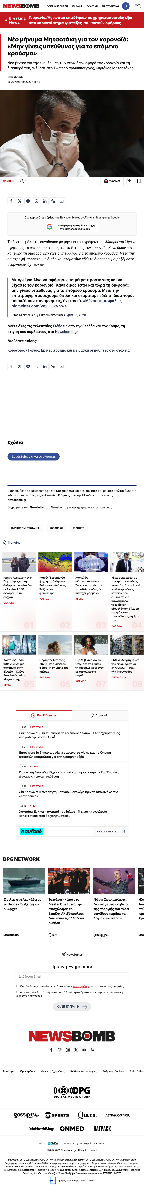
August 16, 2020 (75, 315)
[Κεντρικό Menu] (138, 6)
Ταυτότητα (8, 1071)
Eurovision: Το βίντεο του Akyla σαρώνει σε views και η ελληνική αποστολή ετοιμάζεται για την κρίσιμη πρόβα (65, 755)
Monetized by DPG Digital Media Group (84, 1143)
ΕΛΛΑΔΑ (77, 6)
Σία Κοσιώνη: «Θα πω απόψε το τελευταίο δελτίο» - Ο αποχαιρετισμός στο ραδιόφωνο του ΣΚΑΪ (69, 735)
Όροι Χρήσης (28, 1071)
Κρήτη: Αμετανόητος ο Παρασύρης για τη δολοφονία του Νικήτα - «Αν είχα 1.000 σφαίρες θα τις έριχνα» (17, 587)
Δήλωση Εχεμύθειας (53, 1071)
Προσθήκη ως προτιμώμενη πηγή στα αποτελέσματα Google (70, 227)
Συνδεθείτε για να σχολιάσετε (33, 456)
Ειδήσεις (60, 326)
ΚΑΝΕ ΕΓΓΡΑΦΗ (72, 1006)
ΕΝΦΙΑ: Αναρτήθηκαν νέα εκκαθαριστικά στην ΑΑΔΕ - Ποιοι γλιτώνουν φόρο (125, 665)
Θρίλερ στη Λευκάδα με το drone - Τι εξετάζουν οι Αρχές (22, 904)
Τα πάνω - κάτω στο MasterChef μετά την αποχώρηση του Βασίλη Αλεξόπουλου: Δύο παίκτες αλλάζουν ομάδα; (66, 911)
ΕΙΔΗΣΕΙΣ (78, 528)
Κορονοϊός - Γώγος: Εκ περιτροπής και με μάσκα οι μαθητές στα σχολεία (69, 350)
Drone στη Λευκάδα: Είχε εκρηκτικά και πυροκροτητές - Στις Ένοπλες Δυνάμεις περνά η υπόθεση (69, 774)
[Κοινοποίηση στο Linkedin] (45, 201)
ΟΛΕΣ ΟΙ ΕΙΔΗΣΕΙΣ (57, 6)
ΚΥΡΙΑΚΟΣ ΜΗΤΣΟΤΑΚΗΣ (25, 528)
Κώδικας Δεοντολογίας (83, 1071)
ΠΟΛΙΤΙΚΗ (92, 6)
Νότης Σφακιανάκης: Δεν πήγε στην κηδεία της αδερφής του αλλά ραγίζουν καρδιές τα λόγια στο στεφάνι (111, 908)
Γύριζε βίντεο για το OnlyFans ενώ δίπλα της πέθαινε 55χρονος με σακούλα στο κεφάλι (89, 667)
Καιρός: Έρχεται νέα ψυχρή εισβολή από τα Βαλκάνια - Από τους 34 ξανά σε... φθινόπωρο (53, 585)
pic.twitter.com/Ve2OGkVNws (39, 306)
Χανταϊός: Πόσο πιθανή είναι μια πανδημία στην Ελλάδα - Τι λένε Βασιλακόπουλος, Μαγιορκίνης (14, 669)
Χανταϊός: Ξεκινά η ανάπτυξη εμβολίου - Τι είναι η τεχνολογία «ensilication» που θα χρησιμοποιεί (63, 814)
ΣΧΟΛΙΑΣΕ (112, 181)
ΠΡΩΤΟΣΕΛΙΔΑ (111, 6)
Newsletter (37, 507)
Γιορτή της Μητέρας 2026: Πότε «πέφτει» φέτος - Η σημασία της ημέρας (53, 665)
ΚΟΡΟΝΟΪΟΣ (56, 528)
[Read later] (139, 181)
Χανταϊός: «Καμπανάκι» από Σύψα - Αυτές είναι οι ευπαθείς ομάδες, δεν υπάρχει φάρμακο (89, 585)
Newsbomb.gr (66, 332)
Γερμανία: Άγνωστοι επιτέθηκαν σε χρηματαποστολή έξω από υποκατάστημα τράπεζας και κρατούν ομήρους (80, 20)
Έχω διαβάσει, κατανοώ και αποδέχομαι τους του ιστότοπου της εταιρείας (72, 986)
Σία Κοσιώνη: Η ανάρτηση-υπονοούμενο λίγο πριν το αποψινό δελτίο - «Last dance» (69, 794)
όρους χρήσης (81, 986)
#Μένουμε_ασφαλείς (102, 301)
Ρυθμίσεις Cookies (113, 1071)
